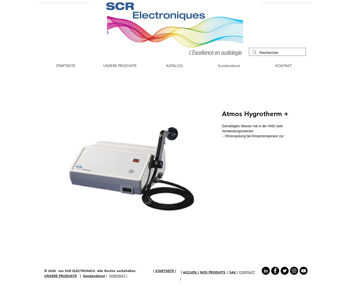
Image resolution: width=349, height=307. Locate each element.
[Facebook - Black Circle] (275, 271)
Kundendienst (94, 275)
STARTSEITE (164, 270)
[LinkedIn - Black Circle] (266, 271)
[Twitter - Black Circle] (285, 271)
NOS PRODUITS (213, 272)
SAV (233, 272)
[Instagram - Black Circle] (294, 271)
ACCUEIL (190, 272)
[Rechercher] (277, 53)
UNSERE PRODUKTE (60, 275)
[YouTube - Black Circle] (304, 271)
